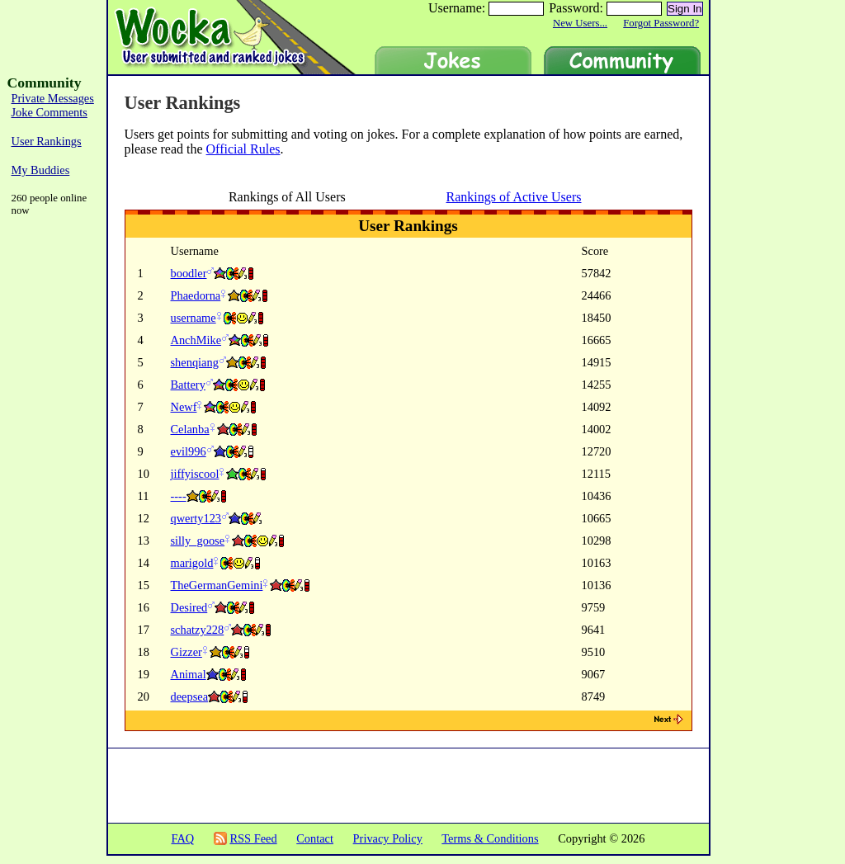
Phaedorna (196, 295)
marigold (192, 562)
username (193, 317)
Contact (314, 838)
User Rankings (47, 141)
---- (178, 496)
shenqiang (195, 362)
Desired (189, 607)
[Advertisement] (779, 321)
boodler (189, 273)
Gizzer (186, 652)
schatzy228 (197, 629)
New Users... (580, 23)
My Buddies (41, 170)
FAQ (182, 838)
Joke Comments (49, 112)
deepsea (190, 696)
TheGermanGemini (217, 585)
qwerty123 (196, 518)
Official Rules (243, 149)
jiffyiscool (195, 473)
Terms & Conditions (489, 838)
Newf (184, 406)
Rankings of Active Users (514, 197)
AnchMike (196, 340)
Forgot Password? (661, 23)
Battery (188, 384)
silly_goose (198, 540)
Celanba (190, 429)
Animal (188, 674)
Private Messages (53, 98)
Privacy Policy (387, 838)
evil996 (188, 451)
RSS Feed (252, 838)
